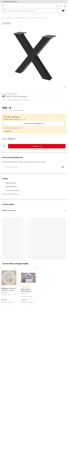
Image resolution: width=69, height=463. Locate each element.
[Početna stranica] (3, 18)
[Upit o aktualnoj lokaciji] (62, 166)
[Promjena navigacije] (3, 5)
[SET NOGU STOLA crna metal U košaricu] (36, 146)
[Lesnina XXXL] (10, 5)
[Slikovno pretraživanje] (63, 10)
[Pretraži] (4, 10)
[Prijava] (57, 5)
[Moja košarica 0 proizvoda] (65, 5)
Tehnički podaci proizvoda (26, 296)
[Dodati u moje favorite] (4, 146)
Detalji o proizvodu (8, 210)
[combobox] (31, 166)
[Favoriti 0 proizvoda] (61, 5)
